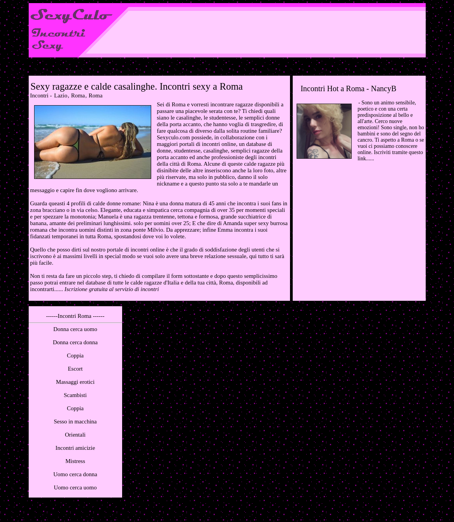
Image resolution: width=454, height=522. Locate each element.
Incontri (39, 95)
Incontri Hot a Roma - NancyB (348, 88)
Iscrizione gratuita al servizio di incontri (111, 289)
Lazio (60, 95)
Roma (78, 95)
